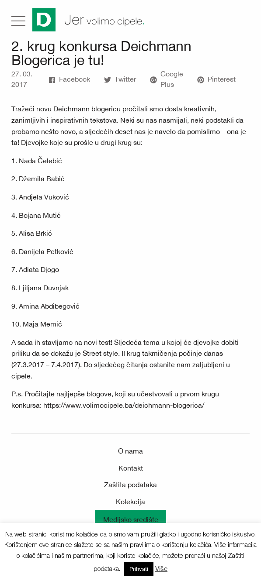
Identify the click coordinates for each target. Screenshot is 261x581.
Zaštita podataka (130, 484)
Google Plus (166, 79)
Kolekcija (130, 501)
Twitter (120, 79)
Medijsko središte (130, 519)
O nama (130, 451)
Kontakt (130, 468)
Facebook (69, 79)
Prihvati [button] (138, 569)
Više (161, 568)
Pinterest (216, 79)
